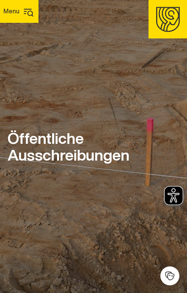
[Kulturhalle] (169, 275)
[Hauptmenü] (19, 11)
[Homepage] (168, 19)
